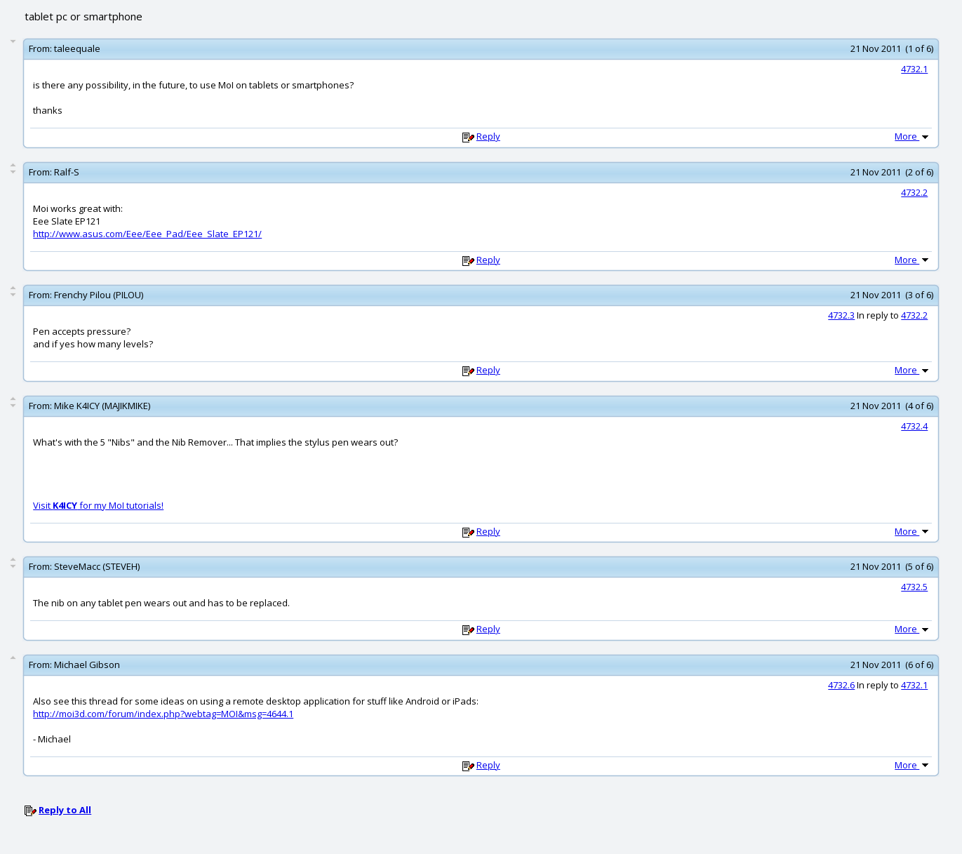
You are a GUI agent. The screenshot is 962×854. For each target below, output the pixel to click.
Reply (488, 136)
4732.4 (914, 426)
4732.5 (914, 586)
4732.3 (841, 315)
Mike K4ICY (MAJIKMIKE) (102, 405)
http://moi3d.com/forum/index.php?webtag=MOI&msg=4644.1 (163, 713)
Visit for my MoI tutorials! (98, 505)
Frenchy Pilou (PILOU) (98, 294)
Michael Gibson (87, 664)
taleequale (77, 48)
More (913, 136)
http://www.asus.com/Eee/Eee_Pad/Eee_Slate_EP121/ (147, 233)
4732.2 (914, 192)
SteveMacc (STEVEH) (97, 566)
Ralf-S (66, 172)
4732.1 (914, 68)
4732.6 (841, 685)
